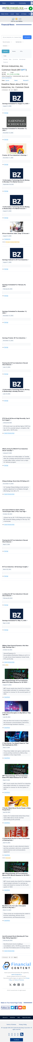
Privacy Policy (23, 1024)
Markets (6, 51)
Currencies (15, 59)
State (17, 14)
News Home (4, 14)
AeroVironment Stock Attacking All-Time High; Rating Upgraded (15, 937)
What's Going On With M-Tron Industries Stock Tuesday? (15, 449)
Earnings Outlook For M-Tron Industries (15, 260)
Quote (7, 80)
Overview (5, 59)
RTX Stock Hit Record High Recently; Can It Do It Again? (16, 419)
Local (12, 14)
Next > (15, 90)
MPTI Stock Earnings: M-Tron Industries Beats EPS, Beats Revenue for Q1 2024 (15, 776)
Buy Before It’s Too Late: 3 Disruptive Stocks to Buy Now (14, 906)
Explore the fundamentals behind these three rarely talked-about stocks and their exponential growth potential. (16, 817)
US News (23, 14)
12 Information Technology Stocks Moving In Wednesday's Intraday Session (15, 390)
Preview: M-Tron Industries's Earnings (15, 155)
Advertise (12, 1017)
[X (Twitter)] (10, 985)
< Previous (4, 90)
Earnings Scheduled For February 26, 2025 (14, 285)
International (22, 59)
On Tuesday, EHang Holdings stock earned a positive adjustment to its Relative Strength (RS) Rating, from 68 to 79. (16, 489)
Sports (12, 3)
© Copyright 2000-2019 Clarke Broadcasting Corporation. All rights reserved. (16, 1028)
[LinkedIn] (18, 985)
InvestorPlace (7, 697)
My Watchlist (18, 42)
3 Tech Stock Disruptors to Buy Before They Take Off (16, 713)
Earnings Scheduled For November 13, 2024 (14, 312)
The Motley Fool (7, 239)
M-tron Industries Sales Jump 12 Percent (16, 233)
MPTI (23, 69)
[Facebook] (14, 985)
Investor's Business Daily (9, 433)
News (4, 3)
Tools (5, 56)
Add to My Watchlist (7, 78)
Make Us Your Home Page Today (11, 1003)
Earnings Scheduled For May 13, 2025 (15, 620)
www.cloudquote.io (16, 974)
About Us (5, 1017)
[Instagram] (23, 985)
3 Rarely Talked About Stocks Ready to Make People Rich (16, 809)
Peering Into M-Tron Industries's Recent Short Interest (15, 364)
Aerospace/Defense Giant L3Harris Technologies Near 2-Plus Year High (14, 510)
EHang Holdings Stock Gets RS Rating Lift (16, 481)
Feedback (16, 1040)
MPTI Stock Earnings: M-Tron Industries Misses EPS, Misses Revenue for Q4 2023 (16, 874)
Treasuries (5, 62)
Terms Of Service (19, 980)
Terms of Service (11, 1024)
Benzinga (6, 139)
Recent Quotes (6, 42)
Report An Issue (26, 1017)
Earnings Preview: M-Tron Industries (14, 338)
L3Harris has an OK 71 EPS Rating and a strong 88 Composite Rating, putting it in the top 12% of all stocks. (17, 519)
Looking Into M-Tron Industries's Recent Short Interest (15, 594)
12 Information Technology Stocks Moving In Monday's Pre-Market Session (15, 181)
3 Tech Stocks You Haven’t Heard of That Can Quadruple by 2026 (15, 744)
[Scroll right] (32, 3)
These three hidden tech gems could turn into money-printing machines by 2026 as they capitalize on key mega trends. (17, 753)
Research (25, 80)
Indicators (5, 45)
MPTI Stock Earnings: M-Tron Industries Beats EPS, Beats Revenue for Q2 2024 (15, 681)
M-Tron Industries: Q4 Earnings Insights (15, 567)
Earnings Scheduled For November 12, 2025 (14, 129)
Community (22, 3)
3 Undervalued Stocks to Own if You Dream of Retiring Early (16, 839)
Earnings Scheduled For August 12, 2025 (16, 103)
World (30, 14)
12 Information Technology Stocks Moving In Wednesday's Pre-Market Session (15, 207)
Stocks (14, 51)
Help (18, 1017)
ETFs (21, 51)
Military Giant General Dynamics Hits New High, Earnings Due (15, 646)
